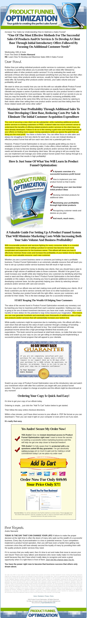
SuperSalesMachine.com (48, 602)
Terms (52, 596)
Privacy (47, 596)
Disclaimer (41, 596)
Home (35, 596)
